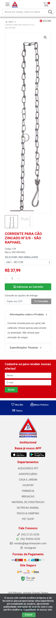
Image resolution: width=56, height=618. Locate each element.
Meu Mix (17, 405)
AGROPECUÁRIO (28, 474)
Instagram (28, 547)
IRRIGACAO (28, 496)
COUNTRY (28, 485)
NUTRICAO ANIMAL (28, 507)
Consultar (41, 301)
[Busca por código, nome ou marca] (25, 12)
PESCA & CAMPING (28, 513)
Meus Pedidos (39, 405)
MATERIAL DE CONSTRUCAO (28, 502)
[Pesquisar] (50, 12)
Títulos (17, 411)
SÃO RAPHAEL (19, 252)
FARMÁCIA (28, 490)
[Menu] (7, 4)
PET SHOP (28, 519)
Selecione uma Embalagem (21, 257)
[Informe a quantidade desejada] (12, 278)
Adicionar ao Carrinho (28, 286)
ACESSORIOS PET (28, 468)
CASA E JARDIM (28, 479)
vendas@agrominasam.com (28, 543)
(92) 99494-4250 (28, 539)
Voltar (45, 21)
